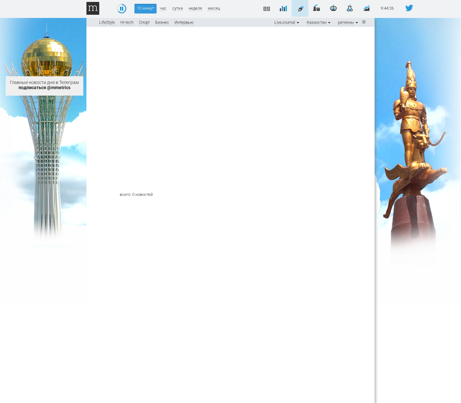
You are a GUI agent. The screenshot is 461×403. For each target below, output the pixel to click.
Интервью (184, 22)
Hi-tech (126, 22)
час (163, 8)
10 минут (145, 8)
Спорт (144, 22)
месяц (214, 8)
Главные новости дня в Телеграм (44, 85)
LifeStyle (107, 22)
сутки (177, 8)
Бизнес (162, 22)
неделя (195, 8)
